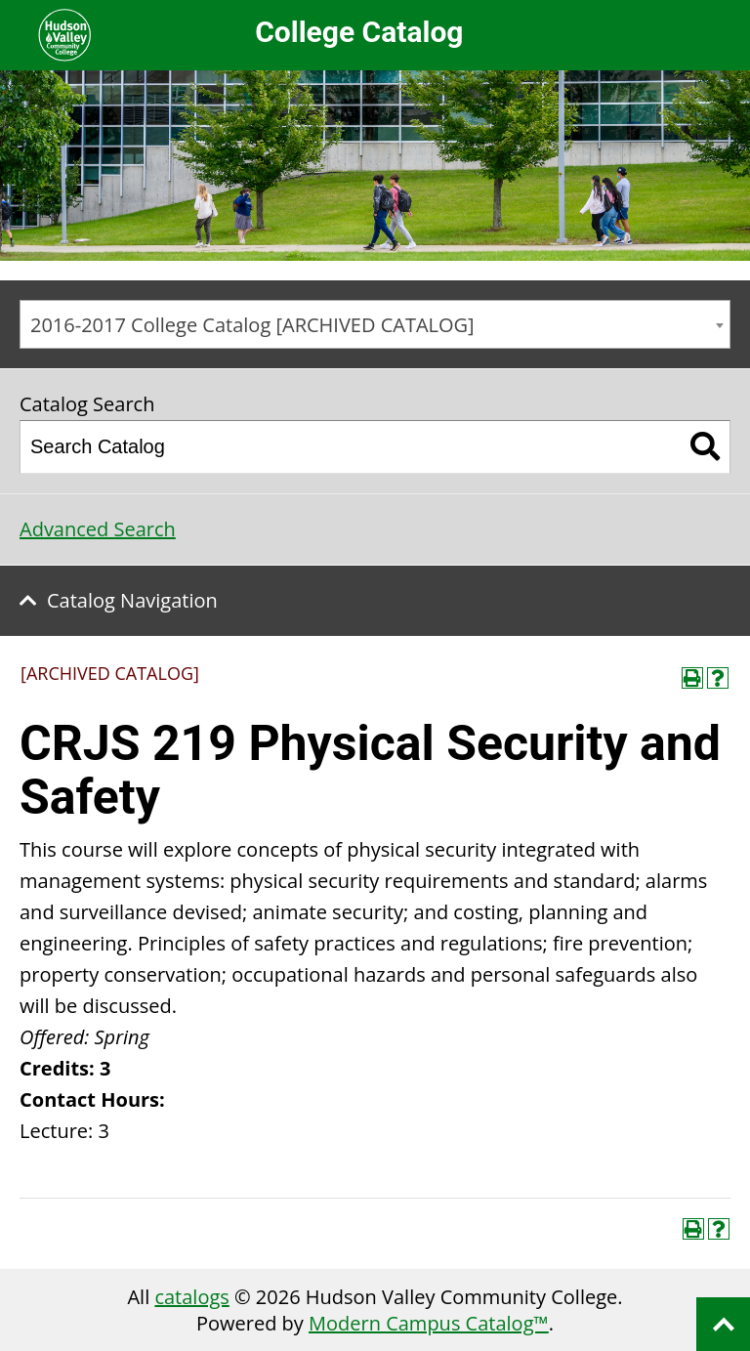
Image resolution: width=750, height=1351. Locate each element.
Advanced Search (98, 529)
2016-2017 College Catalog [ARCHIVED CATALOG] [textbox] (252, 325)
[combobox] (375, 324)
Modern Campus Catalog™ (429, 1323)
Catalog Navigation (132, 600)
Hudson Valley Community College (64, 35)
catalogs (191, 1297)
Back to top (723, 1324)
